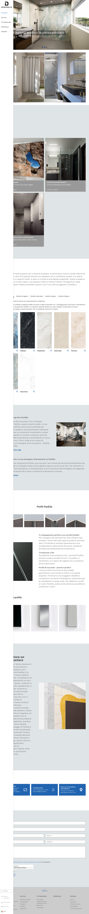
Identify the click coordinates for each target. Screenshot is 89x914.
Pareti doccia (20, 902)
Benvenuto (48, 902)
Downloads (48, 910)
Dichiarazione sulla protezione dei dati (40, 865)
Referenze (62, 899)
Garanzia (33, 909)
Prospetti (33, 907)
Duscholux (76, 904)
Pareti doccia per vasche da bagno (22, 905)
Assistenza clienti (36, 902)
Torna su (51, 893)
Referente (48, 908)
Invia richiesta (22, 877)
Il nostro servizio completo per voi (50, 905)
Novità (75, 902)
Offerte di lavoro (78, 907)
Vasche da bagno (22, 910)
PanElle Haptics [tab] (64, 268)
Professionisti (35, 904)
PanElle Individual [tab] (50, 268)
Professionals (50, 899)
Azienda (76, 899)
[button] (16, 22)
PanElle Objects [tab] (77, 268)
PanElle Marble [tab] (22, 268)
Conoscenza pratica (79, 911)
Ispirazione (34, 911)
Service (33, 899)
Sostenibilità (76, 909)
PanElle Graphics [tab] (35, 268)
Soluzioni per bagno (22, 908)
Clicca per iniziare (33, 870)
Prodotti (20, 899)
